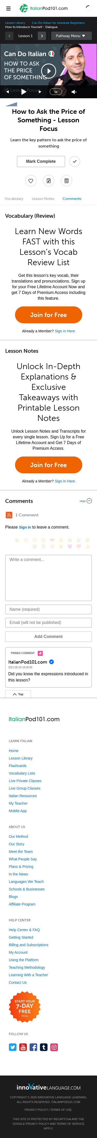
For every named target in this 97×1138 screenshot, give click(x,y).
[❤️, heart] (78, 546)
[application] (48, 71)
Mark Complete (41, 161)
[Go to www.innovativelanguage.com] (48, 1086)
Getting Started (21, 937)
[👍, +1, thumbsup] (87, 546)
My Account (18, 952)
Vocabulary (14, 198)
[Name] (48, 609)
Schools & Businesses (27, 889)
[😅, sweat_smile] (78, 540)
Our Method (18, 836)
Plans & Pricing (21, 867)
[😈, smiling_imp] (69, 546)
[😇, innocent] (43, 546)
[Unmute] (74, 92)
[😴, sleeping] (52, 546)
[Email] (48, 623)
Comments (72, 198)
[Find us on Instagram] (54, 1047)
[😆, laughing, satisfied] (69, 540)
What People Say (23, 859)
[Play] (24, 92)
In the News (18, 874)
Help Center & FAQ (24, 930)
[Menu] (8, 8)
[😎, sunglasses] (52, 540)
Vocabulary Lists (22, 773)
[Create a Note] (48, 180)
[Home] (44, 12)
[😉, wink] (87, 540)
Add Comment (48, 636)
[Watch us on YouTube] (23, 1047)
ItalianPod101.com (65, 1102)
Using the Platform (24, 960)
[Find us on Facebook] (33, 1047)
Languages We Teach (26, 882)
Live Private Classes (25, 781)
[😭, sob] (34, 546)
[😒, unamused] (43, 540)
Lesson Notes (43, 198)
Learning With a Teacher (28, 975)
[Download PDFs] (66, 180)
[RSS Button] (9, 515)
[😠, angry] (61, 540)
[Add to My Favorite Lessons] (30, 180)
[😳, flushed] (25, 540)
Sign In (25, 527)
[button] (88, 8)
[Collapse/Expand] (48, 501)
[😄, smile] (17, 540)
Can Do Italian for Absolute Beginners (58, 23)
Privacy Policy (36, 1109)
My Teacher (18, 803)
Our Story (16, 844)
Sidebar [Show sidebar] (71, 36)
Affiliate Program (22, 904)
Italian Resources (23, 796)
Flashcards (17, 766)
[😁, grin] (34, 540)
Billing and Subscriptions (28, 945)
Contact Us (18, 982)
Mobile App (18, 811)
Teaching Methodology (27, 967)
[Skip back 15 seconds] (7, 92)
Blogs (13, 897)
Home (13, 751)
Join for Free (48, 315)
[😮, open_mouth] (61, 546)
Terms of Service (70, 1123)
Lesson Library (15, 23)
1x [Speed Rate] (55, 91)
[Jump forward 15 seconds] (40, 92)
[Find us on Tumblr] (44, 1047)
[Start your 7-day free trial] (25, 1007)
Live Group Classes (24, 788)
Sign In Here (65, 331)
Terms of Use (61, 1109)
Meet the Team (21, 851)
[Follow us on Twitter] (13, 1047)
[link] (42, 36)
